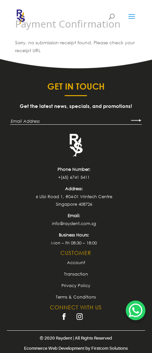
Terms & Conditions (76, 297)
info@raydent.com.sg (74, 223)
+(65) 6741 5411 (74, 177)
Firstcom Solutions (109, 348)
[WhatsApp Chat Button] (135, 310)
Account (76, 262)
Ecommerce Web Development (54, 348)
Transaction (76, 274)
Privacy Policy (75, 285)
